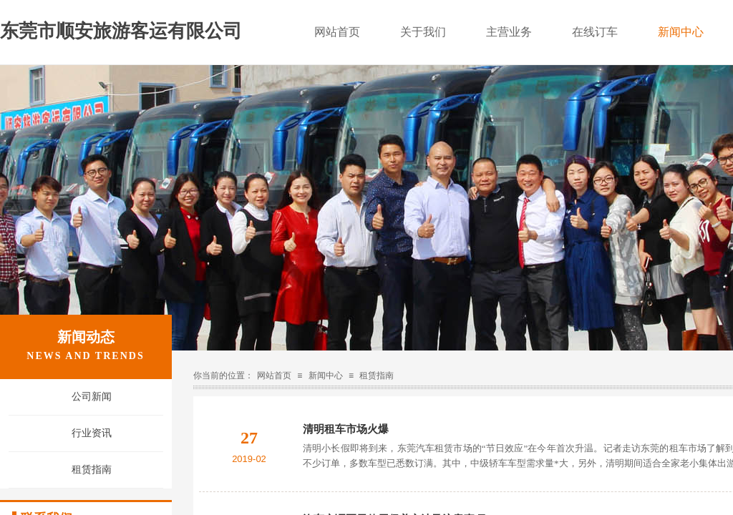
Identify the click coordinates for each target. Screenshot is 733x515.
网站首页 (274, 376)
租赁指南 (376, 376)
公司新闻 (92, 396)
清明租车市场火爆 (346, 429)
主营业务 (509, 32)
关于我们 (423, 32)
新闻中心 (326, 376)
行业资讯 (92, 433)
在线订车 (595, 32)
